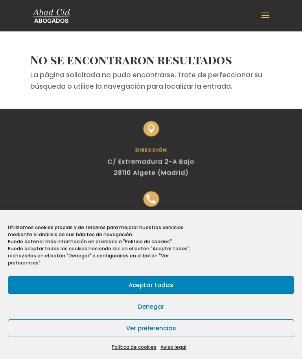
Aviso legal (173, 347)
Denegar (151, 307)
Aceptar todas (151, 285)
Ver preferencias (151, 328)
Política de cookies (134, 347)
